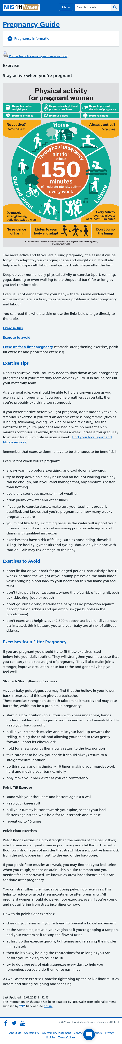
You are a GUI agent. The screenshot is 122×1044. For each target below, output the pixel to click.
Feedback (96, 1033)
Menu (66, 7)
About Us (15, 1033)
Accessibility (31, 1033)
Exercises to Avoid (21, 561)
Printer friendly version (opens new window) (35, 56)
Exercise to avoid (16, 337)
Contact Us (80, 1033)
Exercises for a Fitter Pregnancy (34, 641)
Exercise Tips (16, 363)
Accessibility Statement (56, 1033)
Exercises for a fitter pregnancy (28, 347)
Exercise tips (13, 328)
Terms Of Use (66, 1037)
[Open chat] (89, 1034)
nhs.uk (48, 1006)
